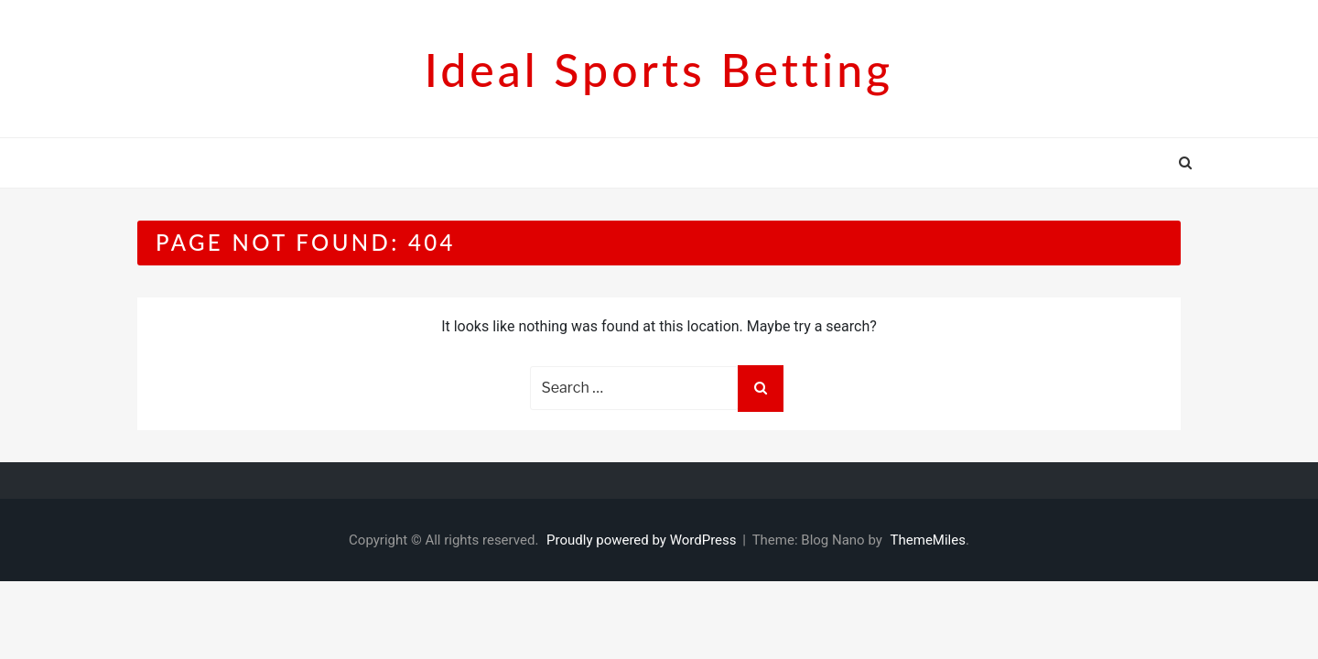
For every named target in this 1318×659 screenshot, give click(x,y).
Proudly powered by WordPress (643, 540)
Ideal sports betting (659, 69)
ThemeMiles (928, 540)
